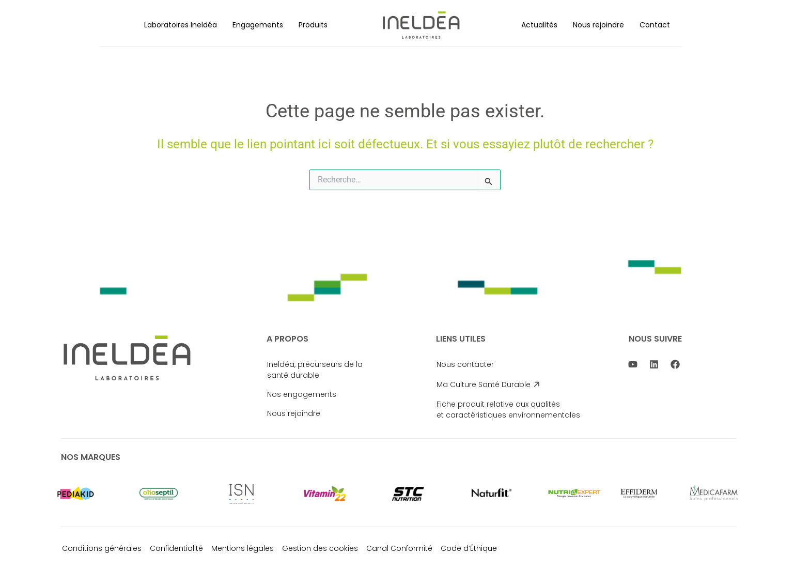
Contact (655, 25)
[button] (180, 24)
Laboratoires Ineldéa (180, 25)
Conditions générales (102, 548)
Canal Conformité (399, 548)
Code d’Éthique (469, 548)
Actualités (539, 25)
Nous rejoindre (598, 25)
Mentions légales (242, 548)
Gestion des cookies (320, 548)
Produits (313, 25)
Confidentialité (176, 548)
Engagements (257, 25)
